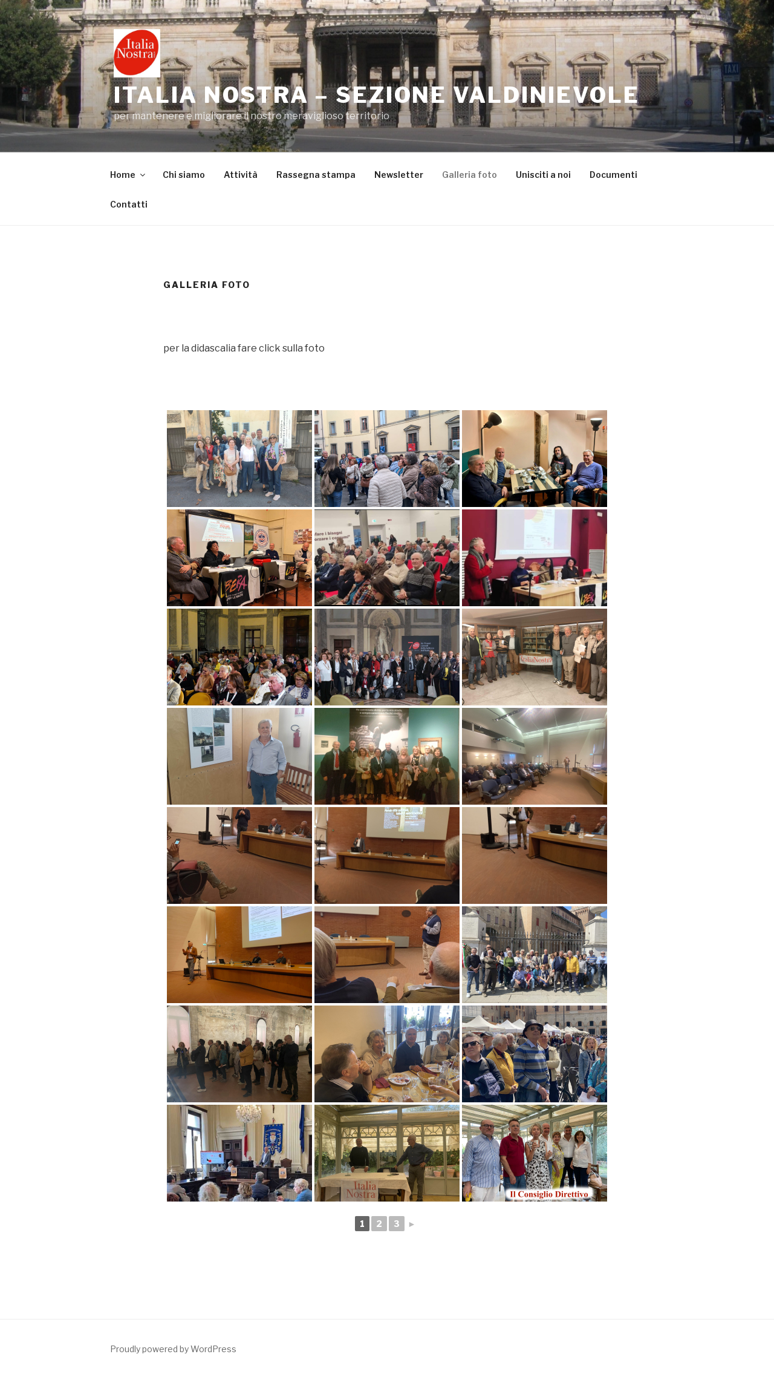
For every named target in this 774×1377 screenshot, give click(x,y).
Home (128, 174)
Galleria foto (469, 174)
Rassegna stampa (316, 174)
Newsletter (398, 174)
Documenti (613, 174)
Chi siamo (184, 174)
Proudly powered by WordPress (173, 1349)
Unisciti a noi (543, 174)
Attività (241, 174)
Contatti (129, 204)
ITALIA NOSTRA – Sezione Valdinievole (377, 95)
